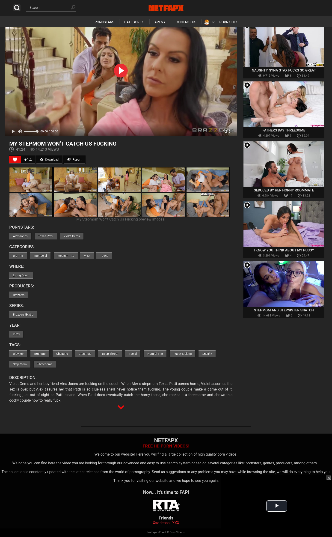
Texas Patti (45, 236)
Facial (133, 353)
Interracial (40, 255)
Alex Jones (20, 236)
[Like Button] (15, 159)
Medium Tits (65, 255)
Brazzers (18, 295)
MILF (87, 255)
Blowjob (18, 353)
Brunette (39, 353)
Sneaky (207, 353)
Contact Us (186, 22)
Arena (160, 22)
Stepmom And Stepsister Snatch (284, 310)
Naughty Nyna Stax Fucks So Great (284, 70)
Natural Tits (155, 353)
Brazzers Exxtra (23, 314)
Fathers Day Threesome (283, 130)
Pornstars (104, 22)
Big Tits (18, 255)
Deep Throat (110, 353)
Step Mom (20, 364)
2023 (16, 334)
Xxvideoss (161, 523)
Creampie (85, 353)
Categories (134, 22)
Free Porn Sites (224, 22)
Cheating (62, 353)
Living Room (21, 275)
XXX (175, 523)
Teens (104, 255)
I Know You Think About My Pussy (284, 250)
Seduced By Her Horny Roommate (284, 190)
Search (17, 7)
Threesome (44, 364)
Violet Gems (72, 236)
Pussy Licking (182, 353)
